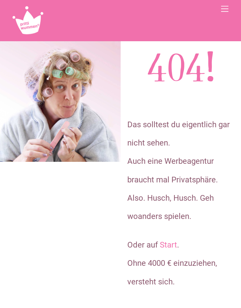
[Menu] (224, 9)
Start (168, 245)
